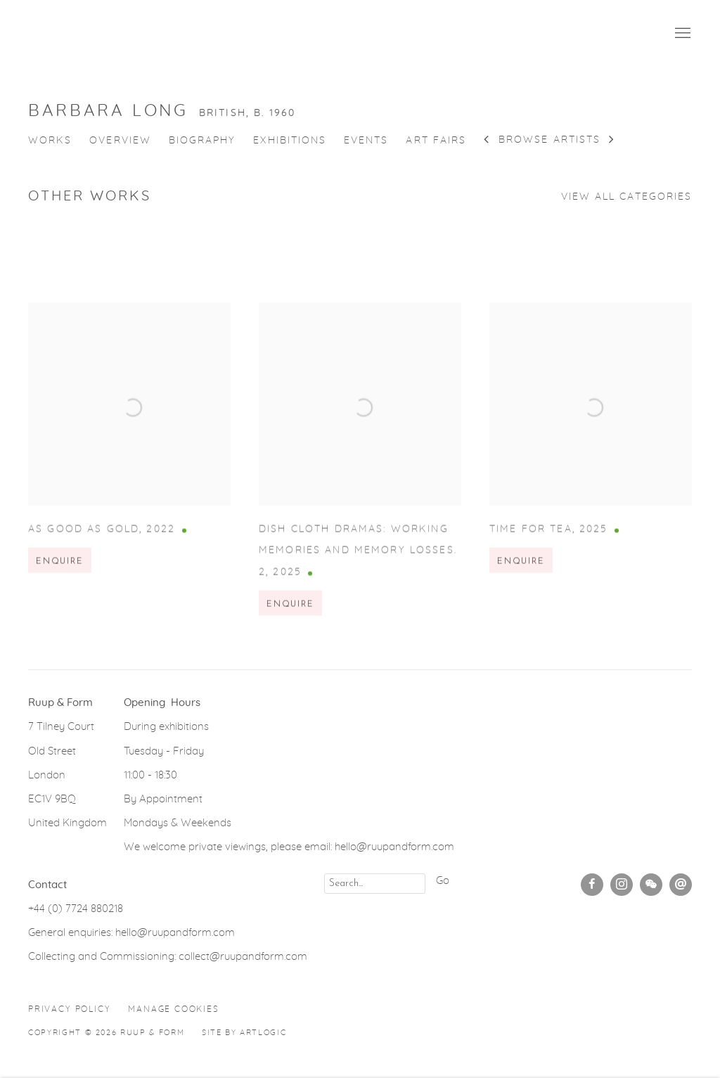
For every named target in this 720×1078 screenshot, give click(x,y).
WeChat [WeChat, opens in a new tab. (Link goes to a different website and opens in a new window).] (651, 884)
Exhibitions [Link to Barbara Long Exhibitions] (289, 141)
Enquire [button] (60, 574)
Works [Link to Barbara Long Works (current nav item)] (50, 141)
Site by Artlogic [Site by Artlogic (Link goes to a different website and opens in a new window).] (244, 1033)
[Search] (374, 883)
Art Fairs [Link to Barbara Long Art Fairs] (436, 141)
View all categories (626, 197)
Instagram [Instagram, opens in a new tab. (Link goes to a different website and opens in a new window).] (621, 884)
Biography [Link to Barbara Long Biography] (202, 141)
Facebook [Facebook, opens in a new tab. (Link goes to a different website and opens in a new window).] (592, 884)
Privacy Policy (69, 1009)
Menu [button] (681, 33)
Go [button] (442, 880)
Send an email (680, 884)
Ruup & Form (91, 33)
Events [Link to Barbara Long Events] (366, 141)
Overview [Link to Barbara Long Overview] (120, 141)
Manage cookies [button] (173, 1009)
